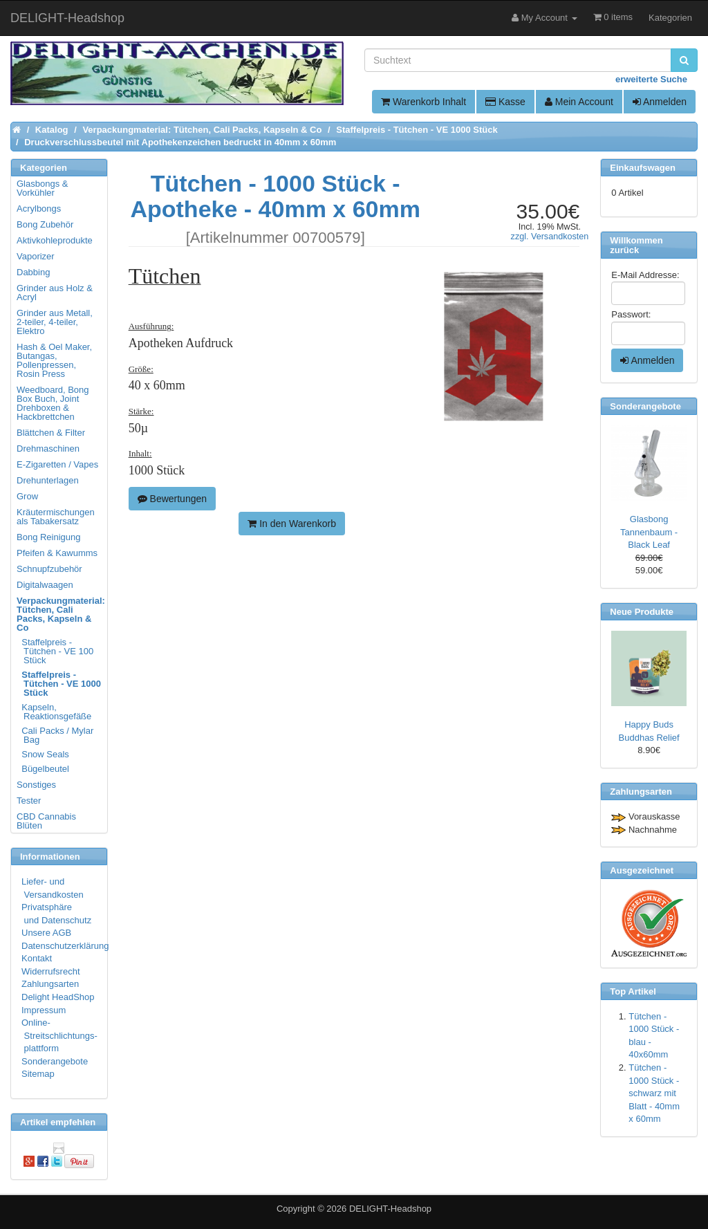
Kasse (505, 101)
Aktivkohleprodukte (55, 240)
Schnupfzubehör (49, 569)
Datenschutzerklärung (65, 946)
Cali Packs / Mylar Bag (55, 735)
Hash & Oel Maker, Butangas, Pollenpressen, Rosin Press (54, 360)
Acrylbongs (39, 208)
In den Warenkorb (292, 523)
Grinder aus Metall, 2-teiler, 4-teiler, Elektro (55, 322)
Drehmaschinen (48, 448)
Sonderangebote (54, 1061)
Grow (27, 496)
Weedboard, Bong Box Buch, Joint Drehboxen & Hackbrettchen (53, 403)
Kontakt (36, 958)
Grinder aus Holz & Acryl (55, 292)
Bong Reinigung (49, 537)
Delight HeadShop (58, 997)
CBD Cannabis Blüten (46, 821)
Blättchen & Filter (51, 432)
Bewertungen (172, 498)
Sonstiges (36, 784)
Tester (29, 800)
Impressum (43, 1010)
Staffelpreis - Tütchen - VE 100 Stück (55, 651)
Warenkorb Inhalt (423, 101)
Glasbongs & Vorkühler (42, 188)
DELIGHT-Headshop (390, 1208)
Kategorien (670, 17)
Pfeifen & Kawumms (57, 553)
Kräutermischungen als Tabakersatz (56, 516)
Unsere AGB (46, 932)
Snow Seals (43, 754)
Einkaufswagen (643, 168)
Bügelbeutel (43, 769)
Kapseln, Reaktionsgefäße (54, 711)
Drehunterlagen (48, 480)
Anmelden (660, 101)
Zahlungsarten (50, 984)
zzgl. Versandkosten (550, 236)
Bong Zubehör (45, 224)
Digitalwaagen (45, 585)
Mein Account (579, 101)
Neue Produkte (641, 612)
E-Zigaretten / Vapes (57, 464)
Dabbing (33, 272)
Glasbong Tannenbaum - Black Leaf (649, 532)
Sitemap (38, 1074)
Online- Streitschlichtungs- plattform (59, 1035)
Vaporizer (36, 256)
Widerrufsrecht (50, 971)
